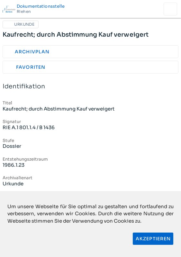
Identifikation (90, 87)
